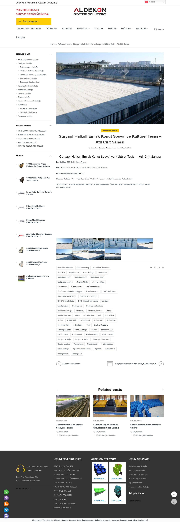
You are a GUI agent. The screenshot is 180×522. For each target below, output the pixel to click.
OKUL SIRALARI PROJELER (29, 138)
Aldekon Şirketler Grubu (101, 148)
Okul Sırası (22, 105)
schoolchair (98, 320)
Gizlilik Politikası (135, 501)
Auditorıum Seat (96, 277)
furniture (105, 301)
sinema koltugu (81, 330)
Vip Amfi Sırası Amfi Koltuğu (29, 101)
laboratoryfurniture (95, 311)
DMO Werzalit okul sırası (88, 301)
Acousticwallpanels (65, 268)
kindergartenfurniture (94, 306)
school (60, 320)
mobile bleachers (64, 315)
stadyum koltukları (82, 339)
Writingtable (77, 354)
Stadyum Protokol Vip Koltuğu (32, 71)
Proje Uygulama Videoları (28, 59)
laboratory (80, 311)
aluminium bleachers (101, 268)
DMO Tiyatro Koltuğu (66, 301)
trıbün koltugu (63, 349)
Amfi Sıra (61, 272)
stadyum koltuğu (64, 339)
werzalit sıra (110, 349)
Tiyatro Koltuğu (24, 97)
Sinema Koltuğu (24, 93)
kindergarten (77, 306)
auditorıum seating (65, 282)
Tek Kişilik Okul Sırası (28, 108)
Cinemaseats (76, 287)
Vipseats (98, 349)
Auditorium (102, 272)
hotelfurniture (63, 306)
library (108, 311)
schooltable (78, 325)
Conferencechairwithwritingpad (70, 292)
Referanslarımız (64, 44)
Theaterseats (92, 344)
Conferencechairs (93, 287)
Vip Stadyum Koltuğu (28, 78)
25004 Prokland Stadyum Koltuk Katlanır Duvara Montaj (100, 502)
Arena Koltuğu (88, 272)
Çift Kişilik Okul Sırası (28, 112)
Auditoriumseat (80, 277)
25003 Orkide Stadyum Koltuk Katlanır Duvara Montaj (100, 480)
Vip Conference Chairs (82, 349)
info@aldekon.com (23, 488)
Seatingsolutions (64, 330)
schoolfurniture (64, 325)
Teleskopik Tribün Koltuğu (28, 86)
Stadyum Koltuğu (25, 63)
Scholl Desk (109, 315)
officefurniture (89, 315)
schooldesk (111, 320)
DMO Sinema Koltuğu (88, 296)
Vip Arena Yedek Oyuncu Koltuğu (33, 75)
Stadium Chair (106, 330)
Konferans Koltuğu (25, 90)
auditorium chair (64, 277)
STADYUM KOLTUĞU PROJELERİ (31, 135)
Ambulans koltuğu (25, 116)
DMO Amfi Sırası (109, 292)
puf (99, 315)
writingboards (63, 354)
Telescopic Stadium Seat (29, 82)
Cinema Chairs (82, 282)
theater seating (64, 344)
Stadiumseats (107, 334)
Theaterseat (78, 344)
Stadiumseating (92, 334)
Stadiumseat (77, 334)
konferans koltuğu (65, 311)
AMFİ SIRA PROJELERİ (27, 142)
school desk (85, 320)
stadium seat (63, 334)
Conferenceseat (92, 292)
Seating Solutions (101, 325)
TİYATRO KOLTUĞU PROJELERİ (30, 146)
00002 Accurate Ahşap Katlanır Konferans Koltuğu (38, 167)
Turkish (150, 1)
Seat (88, 325)
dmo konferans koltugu (67, 296)
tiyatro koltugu (107, 344)
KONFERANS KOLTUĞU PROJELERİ (32, 131)
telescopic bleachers (101, 339)
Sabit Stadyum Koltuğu (29, 67)
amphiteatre (74, 272)
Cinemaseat (62, 287)
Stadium (94, 330)
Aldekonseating (83, 268)
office (77, 315)
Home (53, 44)
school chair (71, 320)
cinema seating (98, 282)
